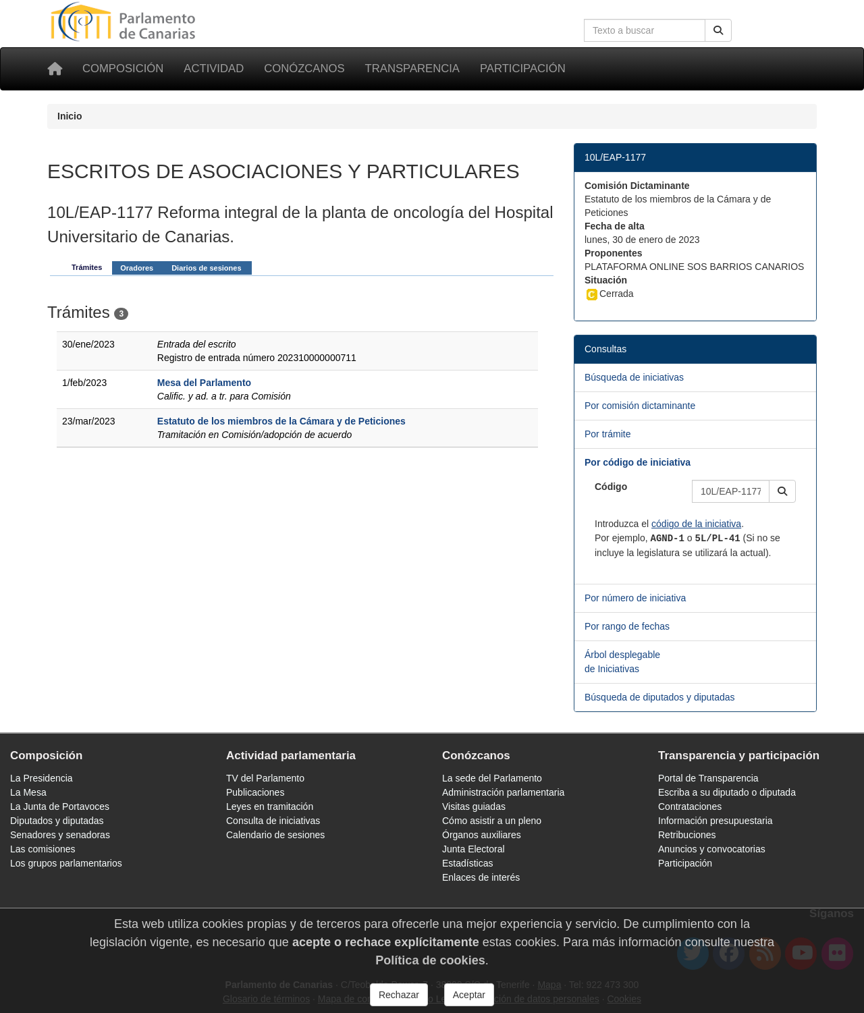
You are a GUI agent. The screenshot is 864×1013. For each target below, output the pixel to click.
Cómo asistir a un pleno (491, 820)
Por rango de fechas (627, 626)
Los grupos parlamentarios (66, 863)
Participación (523, 68)
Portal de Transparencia (708, 778)
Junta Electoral (473, 849)
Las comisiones (43, 849)
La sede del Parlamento (492, 778)
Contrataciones (690, 806)
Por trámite (607, 434)
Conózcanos (304, 68)
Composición (122, 68)
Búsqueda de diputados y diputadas (660, 697)
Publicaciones (255, 792)
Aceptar (469, 994)
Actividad (214, 68)
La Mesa (28, 792)
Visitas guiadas (474, 806)
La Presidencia (41, 778)
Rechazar (399, 994)
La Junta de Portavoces (59, 806)
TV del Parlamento (265, 778)
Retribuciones (687, 834)
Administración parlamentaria (503, 792)
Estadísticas (467, 863)
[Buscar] (718, 30)
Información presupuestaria (715, 820)
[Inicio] (54, 69)
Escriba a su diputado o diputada (727, 792)
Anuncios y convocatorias (711, 849)
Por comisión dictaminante (640, 405)
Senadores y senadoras (60, 834)
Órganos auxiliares (481, 834)
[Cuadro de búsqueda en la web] (644, 30)
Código (611, 486)
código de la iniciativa (696, 523)
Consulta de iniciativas (273, 820)
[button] (782, 491)
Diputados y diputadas (57, 820)
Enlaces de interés (481, 877)
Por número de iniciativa (635, 598)
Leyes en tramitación (269, 806)
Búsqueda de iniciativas (634, 377)
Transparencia (412, 68)
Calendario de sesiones (275, 834)
